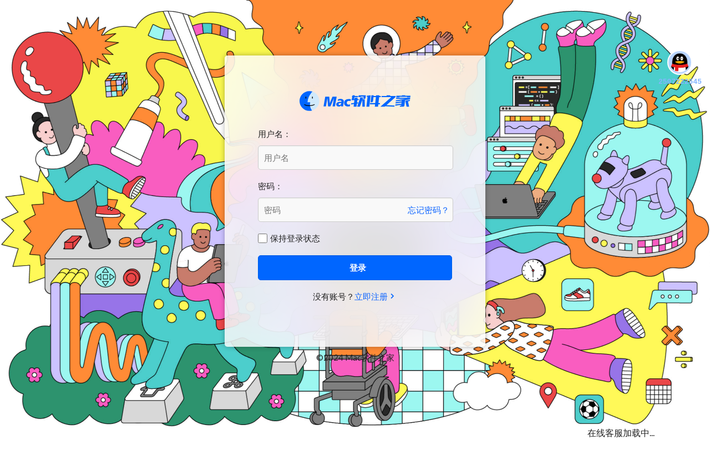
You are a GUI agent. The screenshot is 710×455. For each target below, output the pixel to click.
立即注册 (371, 296)
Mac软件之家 (355, 101)
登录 (357, 267)
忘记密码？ (428, 210)
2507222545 (680, 69)
